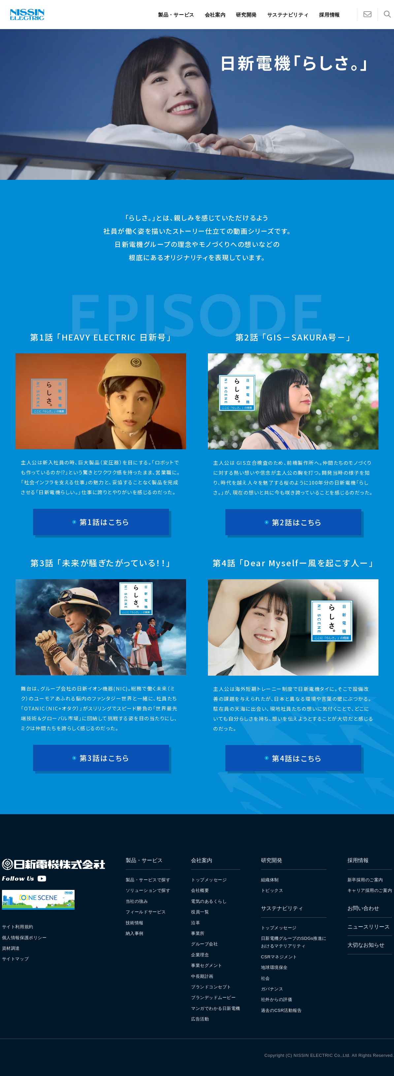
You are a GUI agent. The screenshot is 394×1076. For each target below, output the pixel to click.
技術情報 (135, 922)
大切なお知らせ (365, 945)
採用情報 (358, 860)
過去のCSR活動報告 (281, 1010)
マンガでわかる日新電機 (215, 1008)
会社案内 (215, 15)
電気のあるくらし (209, 901)
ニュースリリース (368, 927)
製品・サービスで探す (148, 879)
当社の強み (137, 901)
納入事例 (135, 933)
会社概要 (200, 890)
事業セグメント (206, 965)
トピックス (272, 890)
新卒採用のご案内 (365, 879)
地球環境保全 (274, 967)
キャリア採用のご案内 (369, 890)
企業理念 (200, 954)
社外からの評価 (276, 999)
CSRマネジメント (279, 956)
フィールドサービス (146, 911)
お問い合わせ (363, 908)
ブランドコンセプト (211, 986)
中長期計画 (202, 976)
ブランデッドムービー (213, 997)
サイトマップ (15, 958)
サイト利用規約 (17, 926)
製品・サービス (176, 15)
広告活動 (200, 1018)
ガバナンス (272, 988)
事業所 (198, 933)
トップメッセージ (209, 879)
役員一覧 (200, 911)
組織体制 (270, 879)
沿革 (195, 922)
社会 (265, 978)
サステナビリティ (288, 15)
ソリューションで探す (148, 890)
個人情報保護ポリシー (24, 937)
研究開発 (246, 15)
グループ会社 (204, 943)
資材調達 (11, 948)
